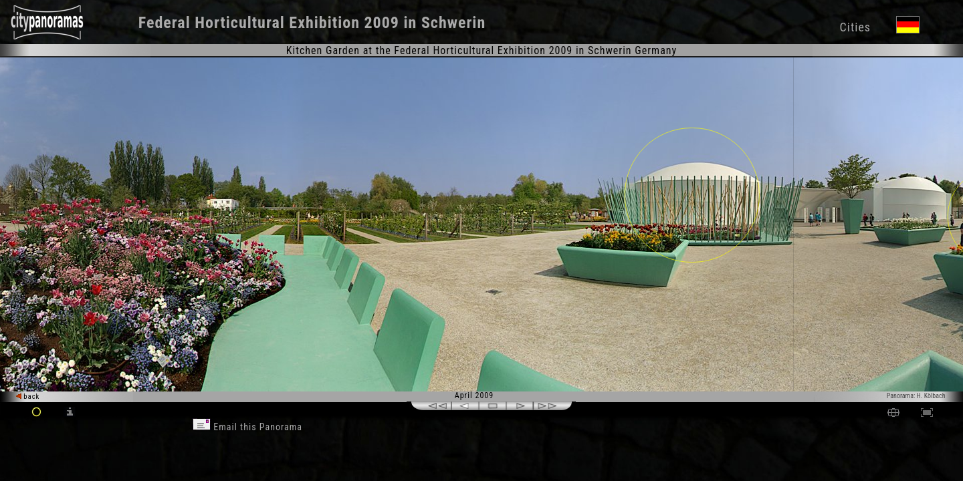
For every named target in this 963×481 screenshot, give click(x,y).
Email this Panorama (247, 427)
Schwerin (453, 22)
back (28, 396)
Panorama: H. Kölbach (916, 395)
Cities (855, 27)
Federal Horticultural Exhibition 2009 (268, 22)
